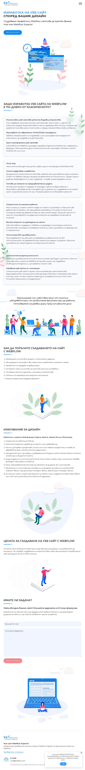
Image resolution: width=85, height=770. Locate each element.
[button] (80, 3)
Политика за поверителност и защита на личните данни (36, 764)
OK (63, 764)
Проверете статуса (13, 752)
